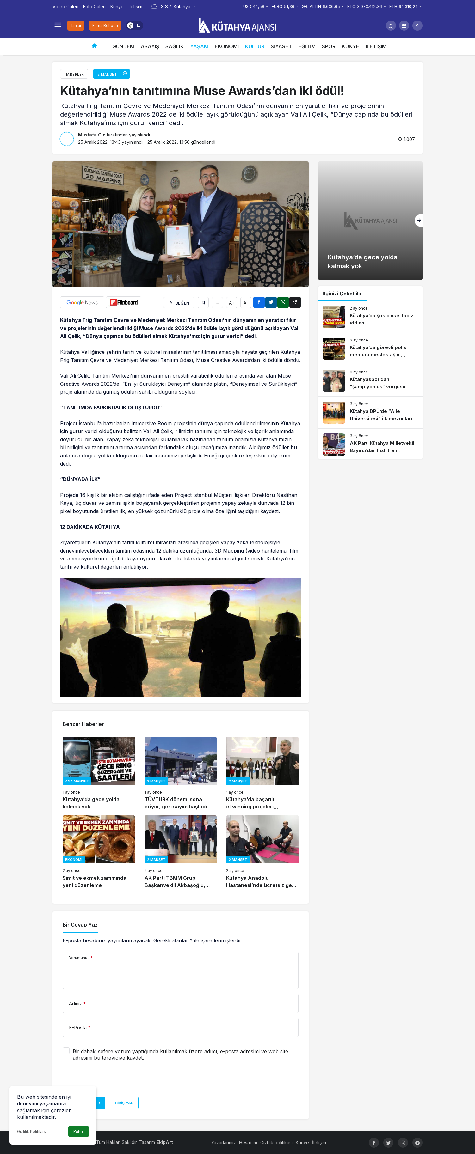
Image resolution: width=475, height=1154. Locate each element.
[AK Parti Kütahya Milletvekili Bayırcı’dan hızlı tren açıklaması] (370, 444)
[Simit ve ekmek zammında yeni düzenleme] (99, 852)
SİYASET (281, 46)
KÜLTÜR (254, 46)
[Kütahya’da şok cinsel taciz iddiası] (370, 317)
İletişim (135, 6)
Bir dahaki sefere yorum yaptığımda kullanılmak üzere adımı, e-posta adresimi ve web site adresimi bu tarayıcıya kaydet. (180, 1054)
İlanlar (76, 25)
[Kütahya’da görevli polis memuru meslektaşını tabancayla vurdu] (370, 349)
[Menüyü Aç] (57, 26)
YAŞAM (199, 46)
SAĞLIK (174, 46)
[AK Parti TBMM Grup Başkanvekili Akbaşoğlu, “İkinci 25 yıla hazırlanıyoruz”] (181, 852)
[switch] (134, 25)
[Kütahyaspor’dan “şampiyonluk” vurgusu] (370, 380)
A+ (232, 302)
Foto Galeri (94, 6)
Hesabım (248, 1142)
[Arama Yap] (391, 26)
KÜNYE (350, 46)
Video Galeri (65, 6)
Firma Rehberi (105, 25)
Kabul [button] (78, 1131)
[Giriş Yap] (417, 26)
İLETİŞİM (376, 46)
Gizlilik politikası (276, 1142)
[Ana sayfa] (94, 46)
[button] (404, 26)
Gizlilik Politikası (32, 1131)
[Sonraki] (419, 220)
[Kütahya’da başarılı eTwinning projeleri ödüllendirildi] (262, 773)
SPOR (329, 46)
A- (246, 302)
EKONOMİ (227, 46)
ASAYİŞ (150, 46)
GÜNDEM (123, 46)
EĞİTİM (307, 46)
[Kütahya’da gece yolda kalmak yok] (99, 773)
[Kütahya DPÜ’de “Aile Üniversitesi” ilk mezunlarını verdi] (370, 412)
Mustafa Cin (92, 134)
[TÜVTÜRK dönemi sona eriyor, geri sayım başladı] (181, 773)
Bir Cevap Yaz (80, 924)
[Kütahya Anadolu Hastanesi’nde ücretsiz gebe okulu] (262, 852)
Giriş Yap (124, 1103)
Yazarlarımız (223, 1142)
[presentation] (111, 1081)
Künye (117, 6)
